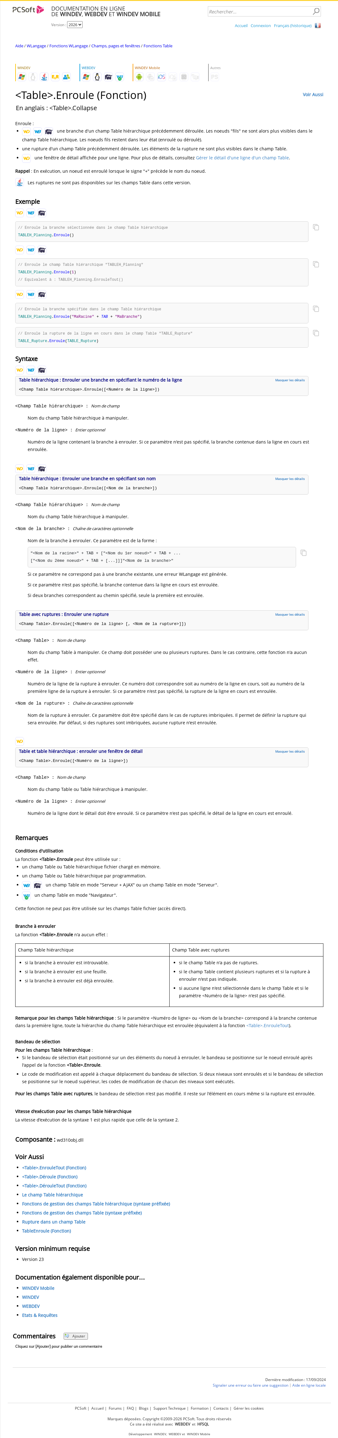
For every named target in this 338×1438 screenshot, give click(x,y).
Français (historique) (293, 25)
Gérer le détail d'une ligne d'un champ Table (242, 158)
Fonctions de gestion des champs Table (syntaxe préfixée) (82, 1216)
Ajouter (74, 1339)
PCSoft (80, 1408)
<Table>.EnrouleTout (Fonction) (54, 1170)
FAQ (130, 1408)
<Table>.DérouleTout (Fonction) (54, 1188)
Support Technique (169, 1408)
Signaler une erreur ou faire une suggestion (250, 1388)
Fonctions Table (158, 46)
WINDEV (30, 1300)
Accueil (241, 25)
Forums (115, 1408)
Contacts (221, 1408)
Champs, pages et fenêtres (115, 46)
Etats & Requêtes (39, 1318)
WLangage (36, 46)
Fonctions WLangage (68, 46)
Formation (199, 1408)
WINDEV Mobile (38, 1291)
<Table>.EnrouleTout (267, 1028)
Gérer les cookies (249, 1408)
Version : (59, 24)
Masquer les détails (290, 383)
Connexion (261, 25)
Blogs (143, 1408)
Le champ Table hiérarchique (52, 1198)
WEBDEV (30, 1309)
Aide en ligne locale (309, 1388)
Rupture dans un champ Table (53, 1225)
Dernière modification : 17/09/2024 (295, 1382)
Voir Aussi (313, 94)
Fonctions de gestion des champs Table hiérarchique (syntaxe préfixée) (96, 1207)
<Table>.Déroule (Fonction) (49, 1179)
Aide (19, 46)
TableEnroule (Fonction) (46, 1234)
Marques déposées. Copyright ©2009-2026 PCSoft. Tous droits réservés (169, 1419)
